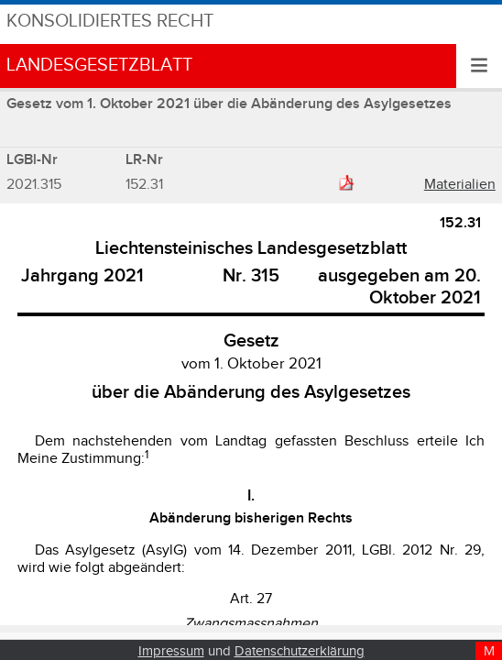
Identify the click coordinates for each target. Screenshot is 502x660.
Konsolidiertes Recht (109, 21)
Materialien (460, 184)
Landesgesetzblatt (99, 65)
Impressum (171, 651)
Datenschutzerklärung (300, 651)
